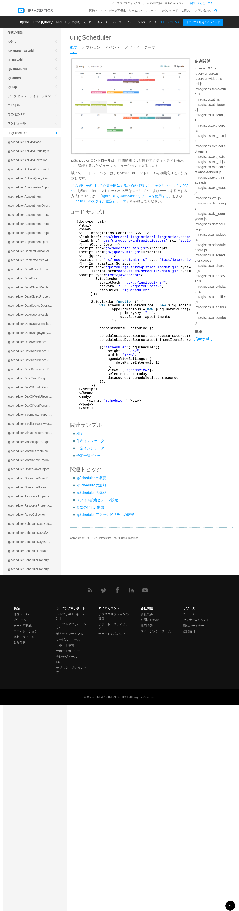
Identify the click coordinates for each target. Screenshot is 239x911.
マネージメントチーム (156, 837)
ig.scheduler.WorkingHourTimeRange (33, 751)
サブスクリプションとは (71, 875)
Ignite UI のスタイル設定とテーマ (100, 201)
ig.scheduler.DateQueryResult (28, 314)
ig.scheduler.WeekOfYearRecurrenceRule (34, 714)
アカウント (214, 3)
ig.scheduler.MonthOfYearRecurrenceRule (34, 451)
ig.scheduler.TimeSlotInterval (27, 705)
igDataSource (17, 69)
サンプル (75, 22)
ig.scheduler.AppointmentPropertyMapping (34, 223)
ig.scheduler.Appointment (24, 196)
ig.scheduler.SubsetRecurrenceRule (32, 678)
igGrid (12, 41)
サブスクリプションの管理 (113, 822)
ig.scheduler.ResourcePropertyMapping (34, 496)
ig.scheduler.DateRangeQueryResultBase (34, 333)
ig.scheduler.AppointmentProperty (30, 214)
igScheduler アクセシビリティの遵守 (105, 515)
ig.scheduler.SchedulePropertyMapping (34, 560)
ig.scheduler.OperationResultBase (30, 478)
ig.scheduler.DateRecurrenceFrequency (34, 351)
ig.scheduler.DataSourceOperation (31, 305)
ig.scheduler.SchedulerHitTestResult (32, 614)
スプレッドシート (20, 764)
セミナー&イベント (196, 825)
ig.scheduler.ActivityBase (24, 142)
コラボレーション (26, 837)
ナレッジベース (66, 862)
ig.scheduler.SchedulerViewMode (30, 623)
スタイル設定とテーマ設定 (97, 500)
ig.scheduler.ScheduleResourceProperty (34, 605)
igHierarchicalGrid (21, 50)
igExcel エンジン (19, 773)
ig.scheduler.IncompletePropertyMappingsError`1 (34, 414)
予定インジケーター (92, 448)
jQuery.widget (205, 339)
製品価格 (20, 848)
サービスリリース (68, 845)
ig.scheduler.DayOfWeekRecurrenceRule (34, 396)
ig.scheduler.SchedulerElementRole (32, 578)
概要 (79, 433)
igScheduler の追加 (91, 485)
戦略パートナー (193, 831)
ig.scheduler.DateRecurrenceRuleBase (34, 369)
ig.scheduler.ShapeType (24, 669)
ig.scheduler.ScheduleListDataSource (33, 551)
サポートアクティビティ (113, 831)
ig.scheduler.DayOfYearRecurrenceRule (34, 405)
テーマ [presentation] (149, 47)
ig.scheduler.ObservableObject (28, 469)
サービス (134, 10)
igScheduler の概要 (91, 478)
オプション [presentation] (91, 47)
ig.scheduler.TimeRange (24, 696)
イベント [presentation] (112, 47)
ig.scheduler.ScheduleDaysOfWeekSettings (34, 542)
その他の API (16, 114)
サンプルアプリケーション (71, 831)
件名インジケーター (92, 441)
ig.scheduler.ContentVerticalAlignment (33, 260)
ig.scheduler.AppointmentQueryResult (33, 242)
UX (102, 10)
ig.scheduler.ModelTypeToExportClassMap (34, 442)
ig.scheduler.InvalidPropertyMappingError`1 (34, 423)
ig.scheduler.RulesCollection (27, 514)
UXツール (20, 825)
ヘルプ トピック (147, 22)
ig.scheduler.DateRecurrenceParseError (34, 360)
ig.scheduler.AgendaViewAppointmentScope (34, 187)
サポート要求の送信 (112, 839)
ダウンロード (169, 10)
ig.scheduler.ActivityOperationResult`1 (33, 169)
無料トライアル (24, 842)
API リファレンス (169, 22)
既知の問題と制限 (90, 507)
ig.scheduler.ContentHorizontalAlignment (34, 251)
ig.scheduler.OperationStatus (27, 487)
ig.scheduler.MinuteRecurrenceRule (32, 433)
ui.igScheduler (17, 133)
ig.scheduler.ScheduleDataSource (30, 523)
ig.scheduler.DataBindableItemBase (32, 269)
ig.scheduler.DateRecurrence (27, 342)
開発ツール (21, 819)
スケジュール (17, 123)
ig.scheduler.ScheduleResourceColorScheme (34, 596)
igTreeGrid (15, 59)
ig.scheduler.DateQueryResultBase (31, 323)
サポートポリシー (68, 856)
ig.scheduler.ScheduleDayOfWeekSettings (34, 532)
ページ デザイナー (124, 22)
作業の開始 (15, 32)
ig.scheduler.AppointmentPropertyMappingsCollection (34, 233)
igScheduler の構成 (91, 492)
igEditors (14, 78)
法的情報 (189, 837)
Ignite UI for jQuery (36, 22)
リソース (150, 10)
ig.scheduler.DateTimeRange (27, 378)
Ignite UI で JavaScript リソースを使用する (135, 196)
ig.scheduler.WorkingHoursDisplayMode (34, 742)
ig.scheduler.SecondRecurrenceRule (32, 660)
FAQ (58, 867)
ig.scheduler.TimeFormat (24, 687)
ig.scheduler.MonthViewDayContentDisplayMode (34, 460)
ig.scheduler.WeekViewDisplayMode (32, 723)
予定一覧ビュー (88, 455)
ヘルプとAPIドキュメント (70, 822)
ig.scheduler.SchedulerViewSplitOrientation (34, 642)
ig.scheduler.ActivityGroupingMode (31, 151)
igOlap (12, 87)
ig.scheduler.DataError (23, 278)
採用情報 (147, 831)
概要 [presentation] (73, 47)
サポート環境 (65, 851)
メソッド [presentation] (132, 47)
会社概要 (147, 819)
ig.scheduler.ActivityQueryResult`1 (31, 178)
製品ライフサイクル (69, 839)
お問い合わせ (197, 3)
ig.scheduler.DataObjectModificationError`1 (34, 287)
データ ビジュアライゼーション (29, 96)
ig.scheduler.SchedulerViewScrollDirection (34, 632)
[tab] (76, 49)
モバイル (14, 105)
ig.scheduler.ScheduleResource (29, 587)
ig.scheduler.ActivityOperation (27, 160)
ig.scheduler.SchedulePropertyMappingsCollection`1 (34, 569)
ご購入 (185, 10)
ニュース (189, 819)
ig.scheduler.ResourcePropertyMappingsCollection (34, 505)
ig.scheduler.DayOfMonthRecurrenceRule (34, 387)
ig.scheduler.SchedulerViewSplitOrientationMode (34, 651)
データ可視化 (117, 10)
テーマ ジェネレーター (96, 22)
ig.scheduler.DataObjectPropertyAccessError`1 (34, 296)
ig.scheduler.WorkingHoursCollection (32, 732)
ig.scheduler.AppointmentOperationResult (34, 205)
